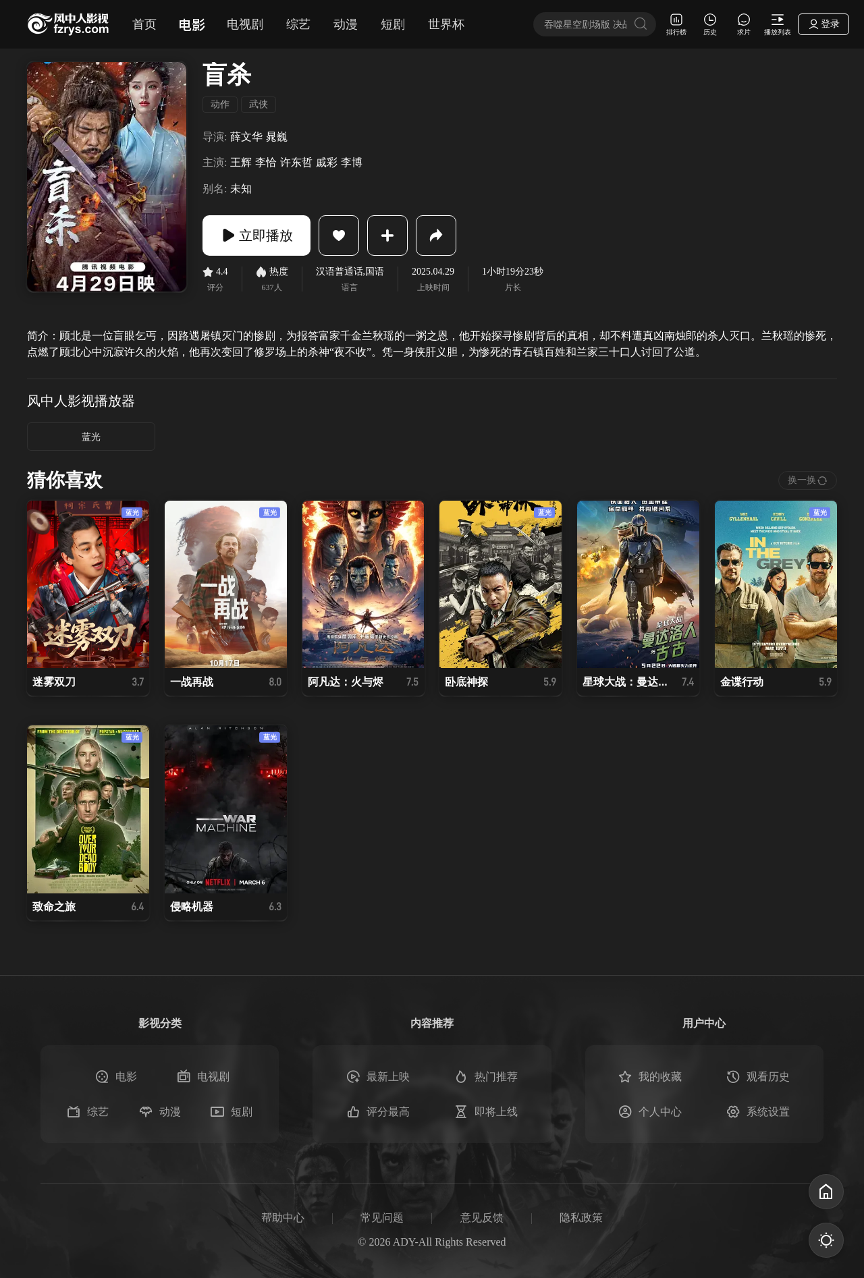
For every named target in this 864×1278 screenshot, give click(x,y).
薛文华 (246, 136)
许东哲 (296, 162)
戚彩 (327, 162)
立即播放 (256, 235)
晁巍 (277, 136)
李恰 (266, 162)
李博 (351, 162)
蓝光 (91, 437)
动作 (220, 104)
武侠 (258, 104)
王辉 (241, 162)
